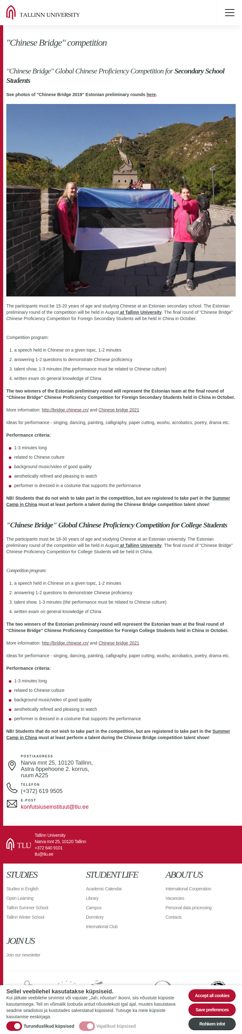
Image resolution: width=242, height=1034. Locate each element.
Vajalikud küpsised (116, 1026)
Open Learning (19, 898)
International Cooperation (188, 888)
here (151, 94)
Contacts (173, 917)
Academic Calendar (104, 888)
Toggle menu (229, 12)
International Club (102, 926)
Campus (93, 907)
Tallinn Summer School (27, 907)
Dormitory (95, 917)
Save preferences (212, 1009)
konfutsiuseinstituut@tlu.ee (55, 807)
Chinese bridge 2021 (119, 409)
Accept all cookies (212, 995)
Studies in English (22, 888)
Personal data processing (188, 907)
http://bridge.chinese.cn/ (65, 409)
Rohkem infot (212, 1023)
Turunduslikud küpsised (49, 1026)
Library (92, 898)
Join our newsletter (23, 954)
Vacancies (174, 898)
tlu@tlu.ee (44, 854)
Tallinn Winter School (25, 917)
